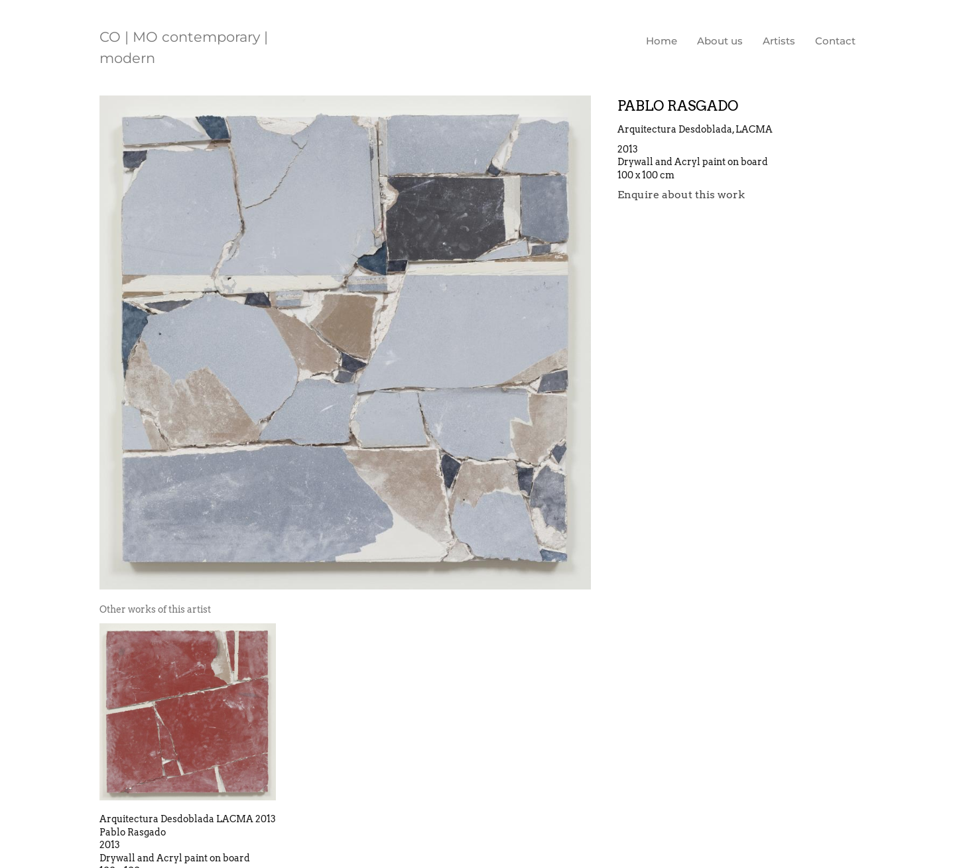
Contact (835, 40)
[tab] (155, 610)
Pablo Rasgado (677, 105)
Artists (779, 40)
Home (661, 40)
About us (720, 40)
